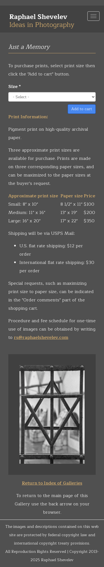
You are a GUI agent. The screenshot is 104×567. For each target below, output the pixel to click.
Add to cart (81, 109)
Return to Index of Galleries (52, 483)
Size (14, 86)
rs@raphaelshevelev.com (41, 337)
